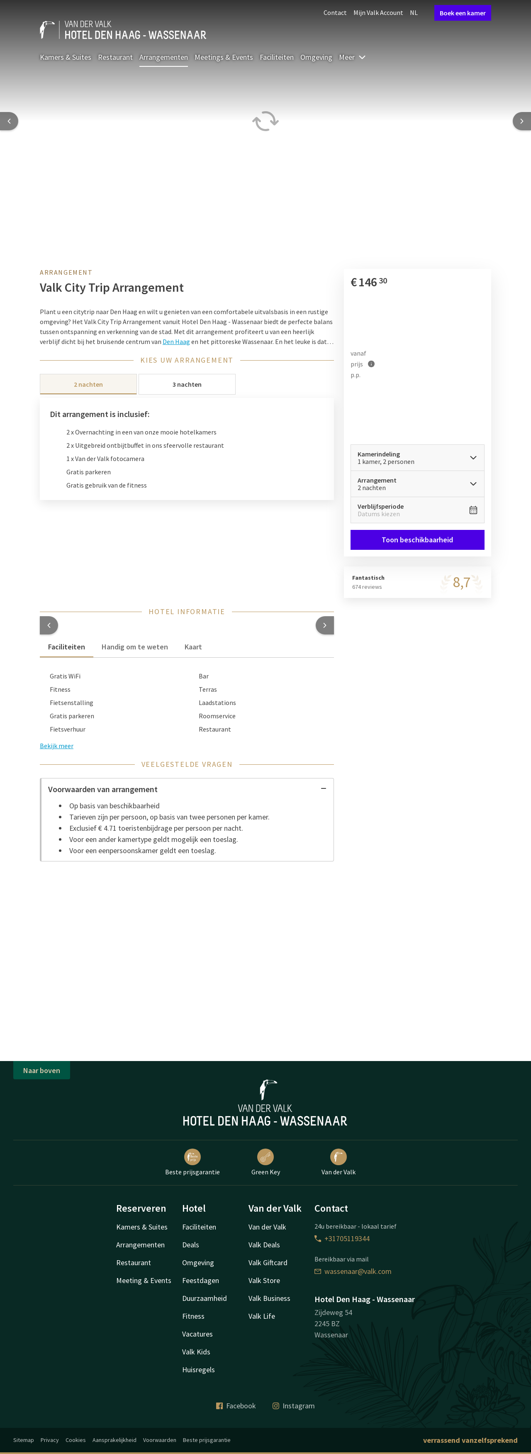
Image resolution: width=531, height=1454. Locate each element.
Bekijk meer (56, 746)
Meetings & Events (224, 57)
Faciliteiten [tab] (66, 646)
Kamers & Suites (65, 57)
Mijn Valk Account (378, 12)
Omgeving (316, 57)
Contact (335, 12)
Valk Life (261, 1316)
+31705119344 (342, 1238)
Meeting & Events (143, 1280)
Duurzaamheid (204, 1298)
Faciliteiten (277, 57)
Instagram (294, 1405)
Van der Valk (339, 1162)
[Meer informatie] (371, 364)
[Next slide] (522, 121)
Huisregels (198, 1369)
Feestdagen (200, 1280)
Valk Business (269, 1298)
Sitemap (23, 1440)
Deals (190, 1244)
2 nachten (88, 384)
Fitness (193, 1316)
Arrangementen (163, 57)
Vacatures (197, 1334)
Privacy (50, 1440)
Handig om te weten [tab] (135, 646)
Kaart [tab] (193, 646)
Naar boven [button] (41, 1070)
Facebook (236, 1405)
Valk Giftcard (267, 1262)
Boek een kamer (463, 13)
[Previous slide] (9, 121)
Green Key (265, 1162)
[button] (49, 625)
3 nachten (187, 384)
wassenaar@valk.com (353, 1271)
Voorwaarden (159, 1440)
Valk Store (264, 1280)
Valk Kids (196, 1351)
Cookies (76, 1440)
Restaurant (115, 57)
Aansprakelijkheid (114, 1440)
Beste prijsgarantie (192, 1162)
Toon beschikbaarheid (417, 539)
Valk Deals (264, 1244)
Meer (352, 57)
